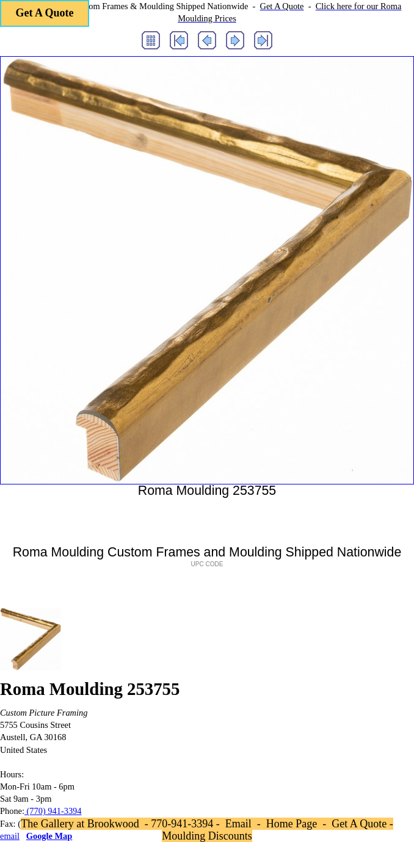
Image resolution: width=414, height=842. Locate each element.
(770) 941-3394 (53, 811)
